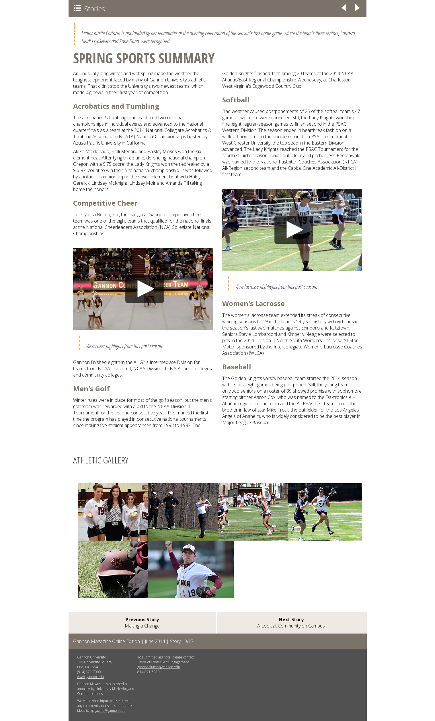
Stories (89, 8)
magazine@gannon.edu (108, 710)
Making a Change (142, 622)
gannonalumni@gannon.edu (158, 667)
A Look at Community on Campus (291, 622)
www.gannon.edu (90, 676)
